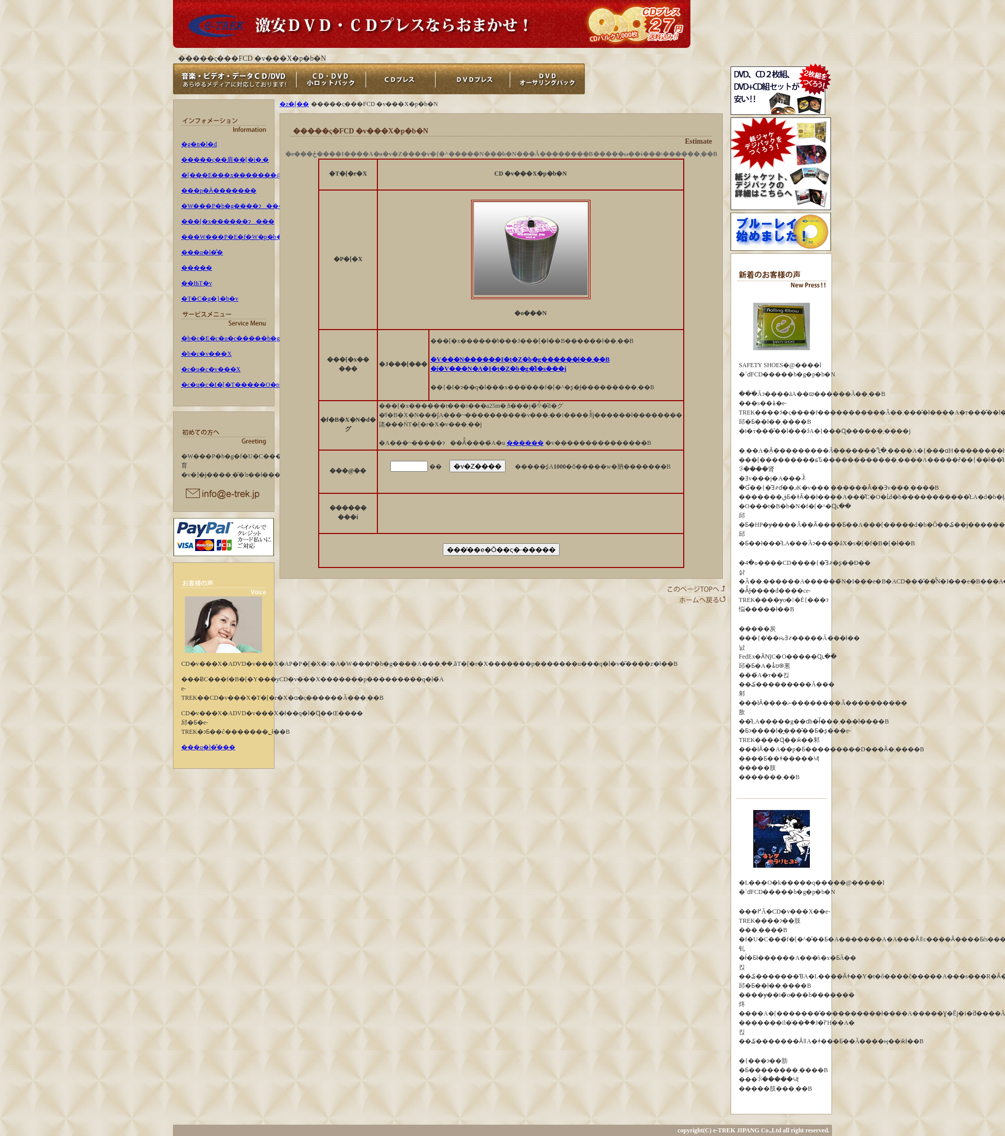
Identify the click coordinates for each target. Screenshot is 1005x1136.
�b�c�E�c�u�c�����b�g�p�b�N (245, 338)
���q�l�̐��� (208, 747)
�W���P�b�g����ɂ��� (233, 206)
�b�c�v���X (206, 353)
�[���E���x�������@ (231, 175)
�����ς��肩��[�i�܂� (225, 159)
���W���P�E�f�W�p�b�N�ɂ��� (250, 236)
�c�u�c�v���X (210, 369)
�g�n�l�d (199, 144)
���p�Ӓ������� (218, 190)
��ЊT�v (196, 283)
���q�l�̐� (202, 252)
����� (196, 267)
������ (525, 442)
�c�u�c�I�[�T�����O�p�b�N (240, 384)
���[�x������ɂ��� (227, 221)
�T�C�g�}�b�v (209, 298)
